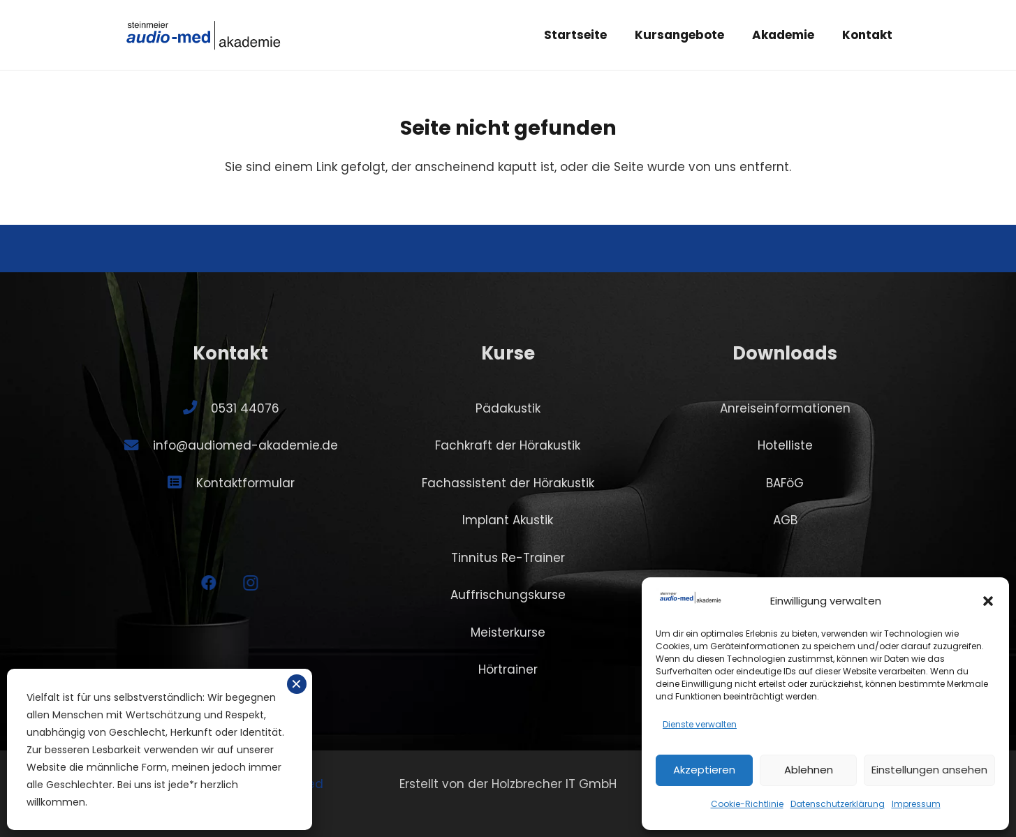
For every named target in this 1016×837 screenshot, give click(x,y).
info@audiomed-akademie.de (245, 445)
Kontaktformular (245, 483)
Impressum (916, 804)
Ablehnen (808, 769)
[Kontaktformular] (181, 482)
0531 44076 (245, 408)
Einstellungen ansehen (929, 769)
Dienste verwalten (700, 724)
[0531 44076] (197, 408)
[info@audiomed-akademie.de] (138, 445)
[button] (988, 601)
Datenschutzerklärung (837, 804)
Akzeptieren (704, 769)
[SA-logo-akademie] (204, 34)
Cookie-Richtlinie (747, 804)
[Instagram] (228, 583)
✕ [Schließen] (296, 684)
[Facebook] (186, 583)
